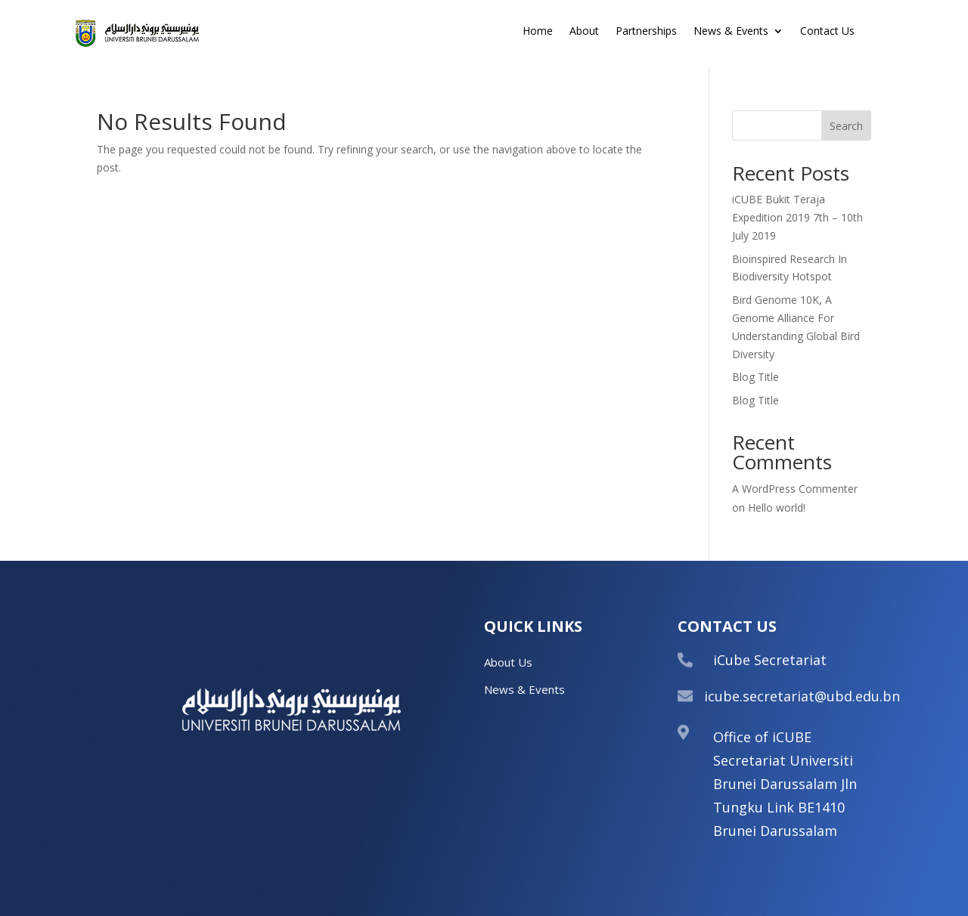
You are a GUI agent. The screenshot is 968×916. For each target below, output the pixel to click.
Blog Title (755, 377)
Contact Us (827, 32)
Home (538, 32)
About (584, 32)
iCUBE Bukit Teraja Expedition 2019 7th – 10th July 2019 (797, 217)
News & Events (730, 32)
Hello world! (776, 507)
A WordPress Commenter (795, 488)
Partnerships (646, 32)
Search (846, 126)
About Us (508, 662)
